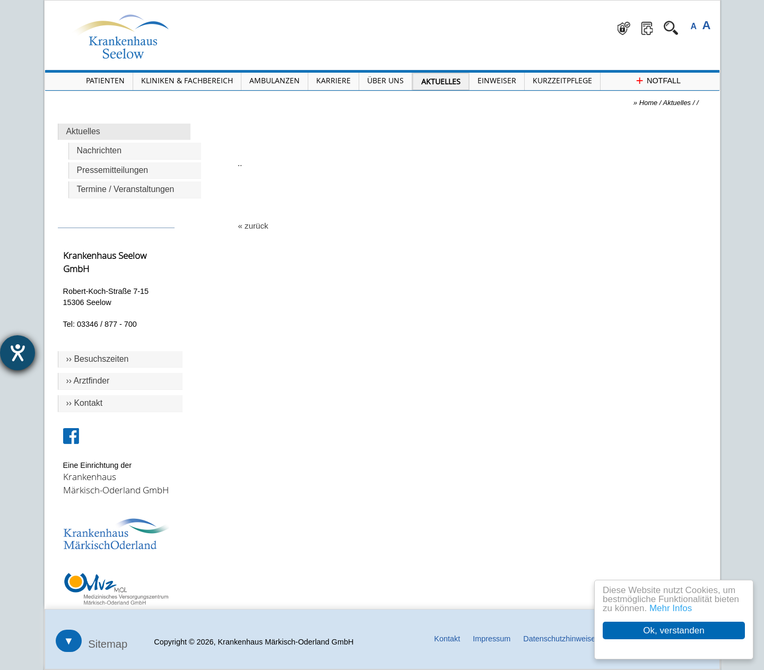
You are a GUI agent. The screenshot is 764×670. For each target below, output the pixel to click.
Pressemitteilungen (113, 170)
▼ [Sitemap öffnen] (69, 641)
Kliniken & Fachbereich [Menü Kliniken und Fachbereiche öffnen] (187, 80)
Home (648, 103)
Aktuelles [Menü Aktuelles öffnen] (441, 81)
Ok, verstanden (673, 630)
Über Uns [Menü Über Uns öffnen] (385, 80)
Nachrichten (99, 150)
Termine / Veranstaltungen (126, 189)
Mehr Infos (670, 608)
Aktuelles (83, 131)
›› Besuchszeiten (97, 358)
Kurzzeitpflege (562, 80)
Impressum (491, 638)
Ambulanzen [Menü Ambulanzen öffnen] (274, 80)
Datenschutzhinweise (559, 638)
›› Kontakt (84, 402)
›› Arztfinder (88, 380)
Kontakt (447, 638)
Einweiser (497, 80)
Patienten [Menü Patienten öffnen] (105, 80)
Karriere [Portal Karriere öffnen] (333, 80)
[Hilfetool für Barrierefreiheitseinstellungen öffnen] (17, 352)
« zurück (253, 225)
